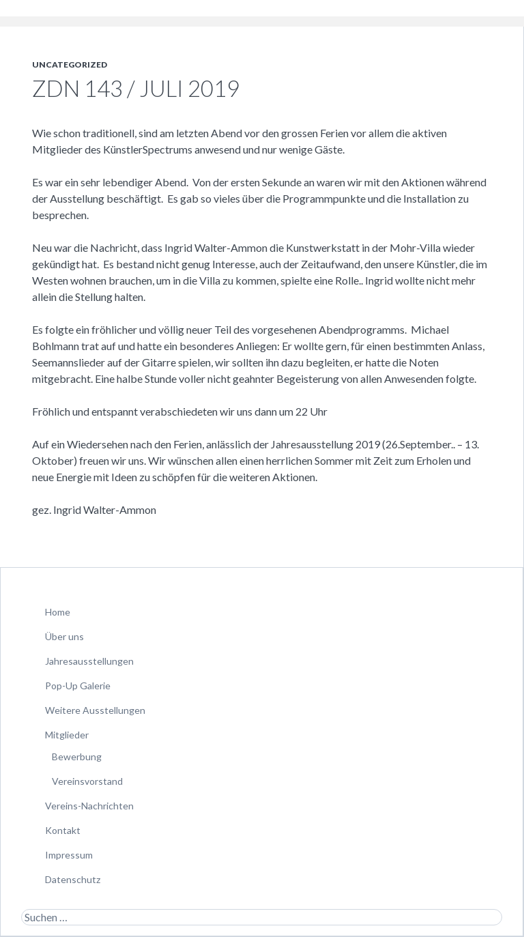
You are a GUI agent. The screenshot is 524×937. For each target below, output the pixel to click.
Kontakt (63, 830)
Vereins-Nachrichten (89, 805)
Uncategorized (69, 64)
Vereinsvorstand (87, 781)
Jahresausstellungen (89, 661)
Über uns (64, 636)
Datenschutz (72, 879)
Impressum (69, 855)
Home (57, 612)
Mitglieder (67, 734)
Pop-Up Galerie (78, 685)
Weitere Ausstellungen (95, 710)
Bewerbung (77, 756)
